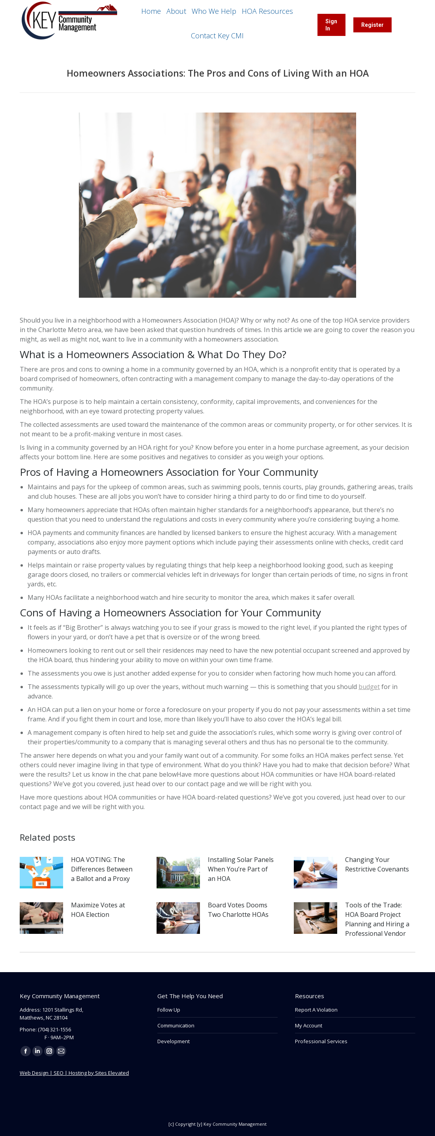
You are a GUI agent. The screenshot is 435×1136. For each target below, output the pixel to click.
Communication (175, 1025)
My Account (308, 1025)
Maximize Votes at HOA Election (98, 910)
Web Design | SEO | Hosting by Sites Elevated (74, 1072)
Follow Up (168, 1009)
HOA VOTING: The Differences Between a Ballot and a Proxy (102, 869)
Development (173, 1041)
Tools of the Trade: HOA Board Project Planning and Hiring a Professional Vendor (377, 919)
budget (369, 686)
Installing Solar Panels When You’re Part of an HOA (241, 869)
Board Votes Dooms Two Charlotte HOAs (238, 910)
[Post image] (41, 872)
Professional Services (321, 1041)
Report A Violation (316, 1009)
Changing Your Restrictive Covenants (377, 864)
